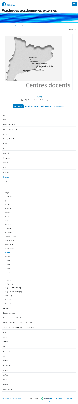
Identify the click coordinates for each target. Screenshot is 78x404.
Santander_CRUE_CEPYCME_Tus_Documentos (19, 327)
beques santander (9, 313)
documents (8, 209)
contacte (8, 228)
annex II (6, 134)
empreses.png (9, 248)
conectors (8, 197)
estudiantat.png (10, 240)
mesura (7, 185)
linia (4, 167)
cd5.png (7, 268)
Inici (3, 25)
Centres (6, 308)
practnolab (8, 224)
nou (4, 148)
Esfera (7, 216)
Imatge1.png (9, 284)
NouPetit (6, 153)
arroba (5, 385)
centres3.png (9, 244)
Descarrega (18, 106)
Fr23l (6, 220)
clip (6, 181)
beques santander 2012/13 (12, 318)
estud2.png (8, 296)
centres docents (10, 236)
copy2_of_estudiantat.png (13, 292)
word (5, 144)
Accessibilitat (68, 398)
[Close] (74, 4)
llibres (5, 120)
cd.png (39, 97)
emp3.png (8, 303)
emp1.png (8, 299)
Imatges (8, 25)
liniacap (5, 172)
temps (7, 193)
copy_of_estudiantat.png (13, 288)
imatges (14, 25)
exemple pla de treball (10, 129)
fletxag (5, 163)
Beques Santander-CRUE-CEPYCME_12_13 (17, 323)
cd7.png (7, 272)
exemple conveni (9, 124)
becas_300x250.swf (10, 139)
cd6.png (7, 264)
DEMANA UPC (8, 389)
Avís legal (51, 402)
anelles (7, 212)
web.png (7, 276)
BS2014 (5, 380)
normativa (8, 232)
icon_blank (6, 158)
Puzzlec (7, 205)
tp (5, 201)
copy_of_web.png (10, 280)
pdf (4, 115)
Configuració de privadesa (65, 402)
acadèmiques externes (29, 10)
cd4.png (7, 260)
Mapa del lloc (58, 398)
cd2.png (7, 256)
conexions (8, 189)
